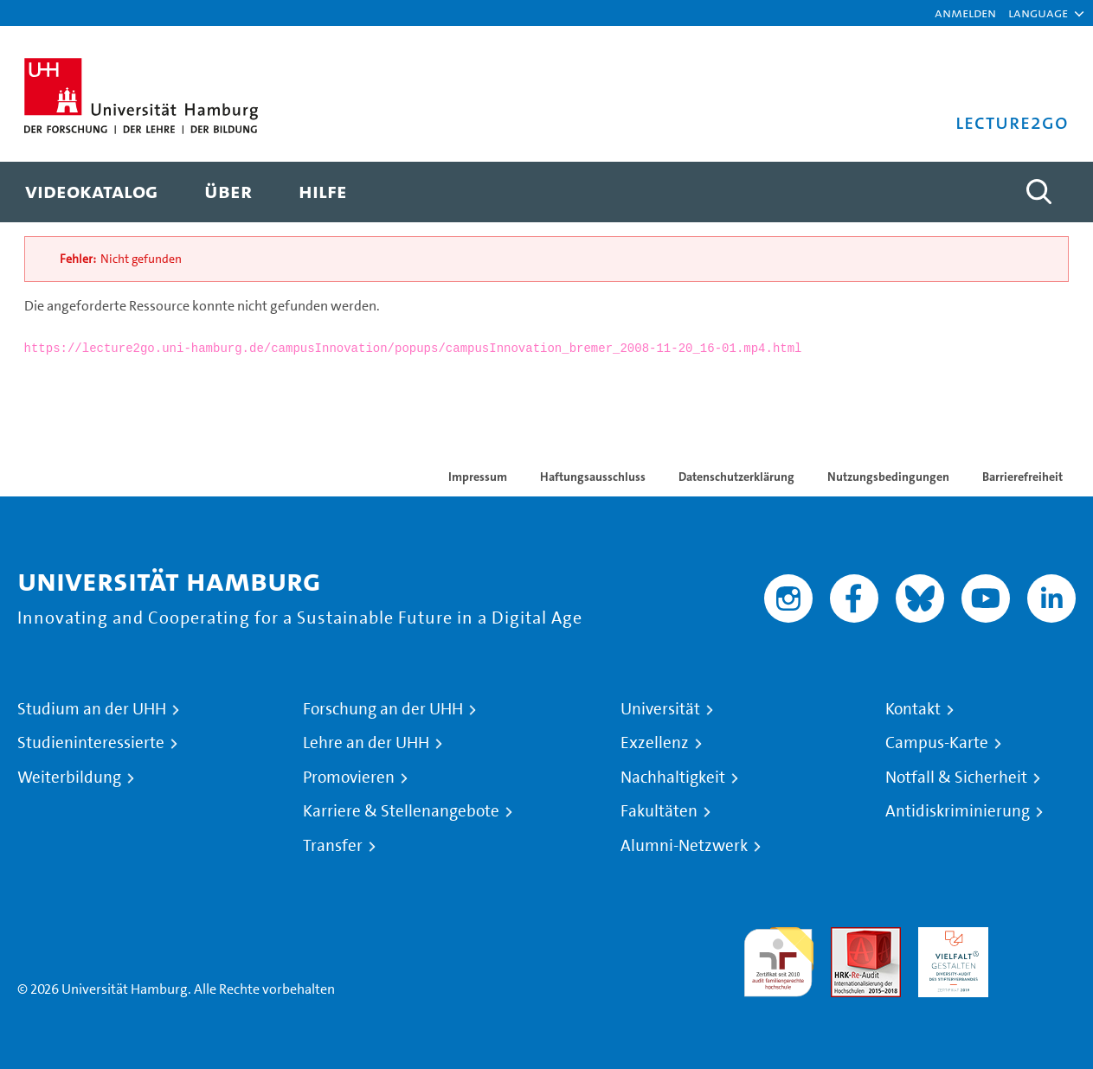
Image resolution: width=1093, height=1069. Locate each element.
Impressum (477, 476)
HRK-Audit (949, 937)
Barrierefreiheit (1022, 476)
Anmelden (965, 12)
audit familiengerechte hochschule (778, 958)
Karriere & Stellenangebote (401, 811)
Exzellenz (654, 743)
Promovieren (349, 777)
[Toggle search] (1038, 192)
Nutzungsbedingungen (888, 476)
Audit (847, 937)
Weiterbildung (69, 777)
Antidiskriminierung (957, 811)
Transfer (333, 846)
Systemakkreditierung (1041, 937)
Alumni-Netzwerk (684, 846)
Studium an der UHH (91, 709)
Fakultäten (659, 811)
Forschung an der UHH (383, 709)
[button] (1038, 13)
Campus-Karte (936, 743)
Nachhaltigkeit (672, 777)
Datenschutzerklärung (736, 476)
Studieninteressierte (90, 743)
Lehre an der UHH (366, 743)
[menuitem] (91, 192)
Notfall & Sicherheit (956, 777)
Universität (660, 709)
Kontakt (913, 709)
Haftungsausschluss (593, 476)
